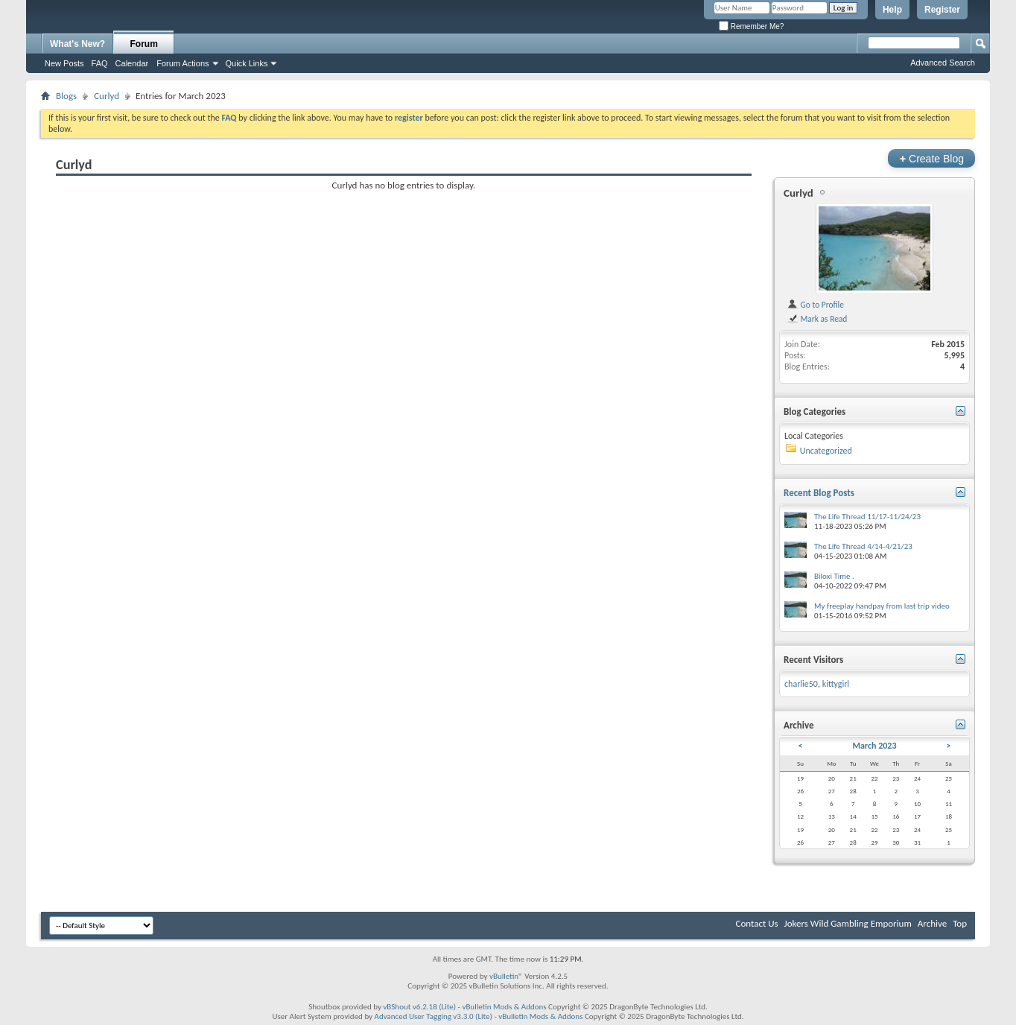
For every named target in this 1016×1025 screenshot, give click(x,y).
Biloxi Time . (834, 576)
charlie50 (801, 684)
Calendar (132, 63)
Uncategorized (826, 450)
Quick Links (247, 63)
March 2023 (874, 745)
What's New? (77, 44)
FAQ (100, 63)
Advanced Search (942, 62)
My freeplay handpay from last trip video (882, 606)
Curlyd (106, 95)
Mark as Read (817, 319)
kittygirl (835, 684)
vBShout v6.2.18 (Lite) (419, 1007)
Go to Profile (815, 304)
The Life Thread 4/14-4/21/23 (863, 546)
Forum (144, 44)
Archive (932, 923)
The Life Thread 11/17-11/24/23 (867, 516)
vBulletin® (506, 976)
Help (892, 9)
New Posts (64, 63)
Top (960, 923)
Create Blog (931, 158)
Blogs (66, 95)
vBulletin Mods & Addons (504, 1007)
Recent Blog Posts (819, 492)
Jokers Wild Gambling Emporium (848, 923)
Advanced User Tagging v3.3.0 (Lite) (433, 1016)
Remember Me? (751, 26)
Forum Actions (182, 63)
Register (942, 9)
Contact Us (756, 923)
